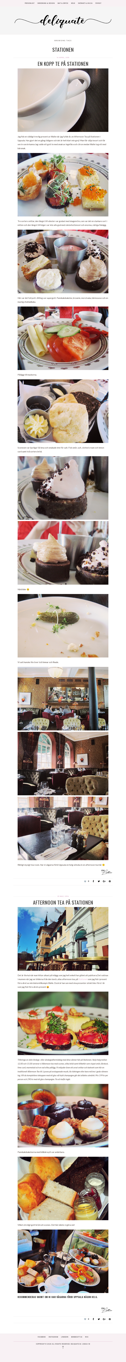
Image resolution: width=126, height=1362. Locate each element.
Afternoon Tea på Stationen (63, 902)
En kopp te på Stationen (63, 63)
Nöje (73, 3)
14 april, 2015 (63, 57)
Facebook (42, 1337)
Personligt (30, 3)
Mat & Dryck (63, 3)
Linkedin (64, 1337)
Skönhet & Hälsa (85, 3)
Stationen (83, 979)
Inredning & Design (46, 3)
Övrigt (98, 3)
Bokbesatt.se (76, 1337)
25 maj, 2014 (63, 896)
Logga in (86, 1344)
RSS (86, 1337)
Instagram (53, 1337)
